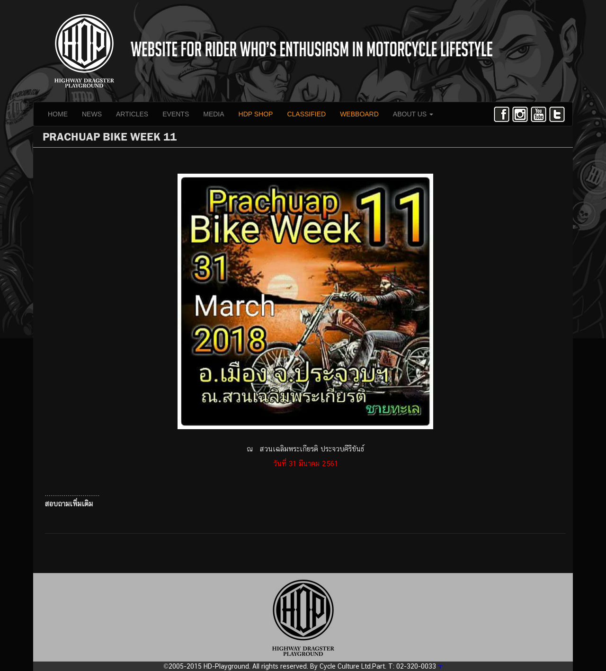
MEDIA (213, 114)
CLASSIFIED (306, 114)
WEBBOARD (359, 114)
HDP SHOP (256, 114)
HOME (58, 114)
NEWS (92, 114)
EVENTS (175, 114)
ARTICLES (132, 114)
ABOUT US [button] (413, 114)
